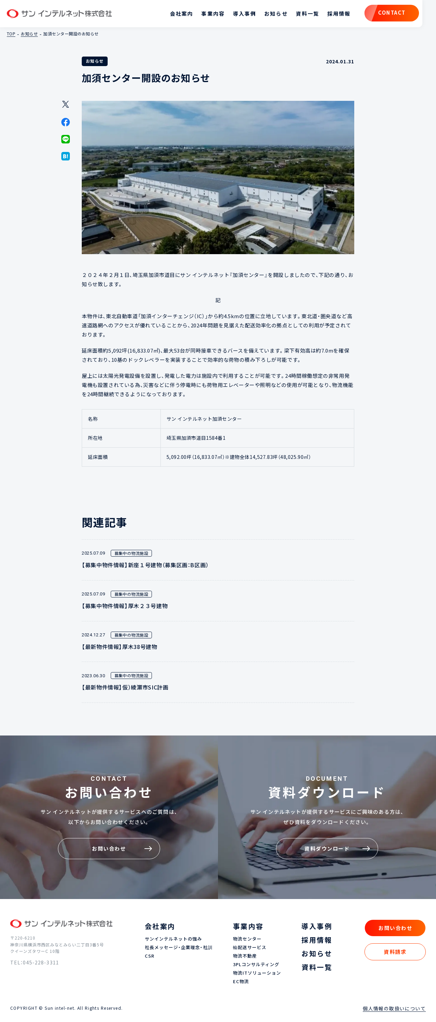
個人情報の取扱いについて (394, 1008)
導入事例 (244, 13)
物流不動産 (245, 956)
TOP (11, 34)
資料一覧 (307, 13)
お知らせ (275, 13)
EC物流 (241, 981)
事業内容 (212, 13)
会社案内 (181, 13)
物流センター (247, 939)
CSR (149, 956)
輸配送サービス (249, 947)
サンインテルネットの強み (173, 939)
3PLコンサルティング (256, 964)
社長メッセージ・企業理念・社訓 (179, 947)
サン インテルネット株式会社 (59, 13)
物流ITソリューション (257, 973)
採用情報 (339, 13)
